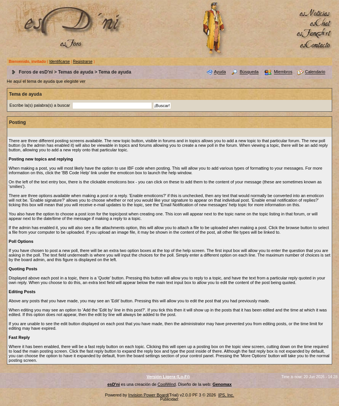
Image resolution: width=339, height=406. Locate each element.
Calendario (315, 72)
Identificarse (59, 61)
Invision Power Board (148, 395)
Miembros (283, 72)
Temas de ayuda (75, 72)
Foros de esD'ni (36, 72)
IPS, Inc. (226, 395)
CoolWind (167, 384)
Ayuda (220, 72)
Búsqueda (249, 72)
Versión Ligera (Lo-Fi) (168, 376)
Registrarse (83, 61)
